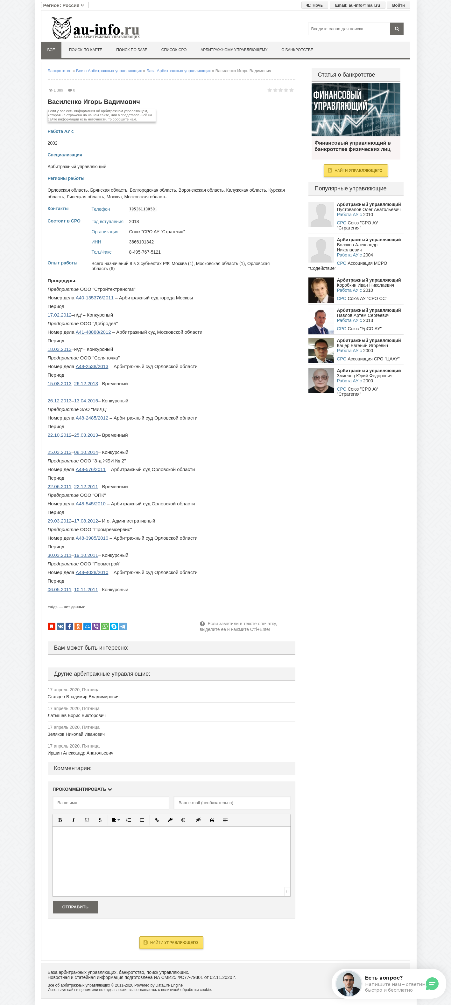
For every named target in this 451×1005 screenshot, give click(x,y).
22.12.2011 (86, 486)
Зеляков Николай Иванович (76, 734)
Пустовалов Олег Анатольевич (369, 209)
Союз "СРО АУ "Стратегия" (157, 231)
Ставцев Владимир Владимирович (84, 696)
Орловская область (68, 190)
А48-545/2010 (91, 503)
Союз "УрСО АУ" (365, 328)
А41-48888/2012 (93, 332)
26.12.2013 (86, 383)
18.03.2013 (60, 349)
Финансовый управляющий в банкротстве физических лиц (356, 109)
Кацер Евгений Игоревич (362, 345)
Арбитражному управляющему (234, 50)
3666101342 (141, 241)
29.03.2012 (60, 520)
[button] (60, 820)
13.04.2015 (86, 400)
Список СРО (174, 50)
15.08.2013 (60, 383)
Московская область (145, 196)
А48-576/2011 (91, 469)
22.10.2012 (60, 435)
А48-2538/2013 (92, 366)
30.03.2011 (60, 555)
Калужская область (246, 190)
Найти (171, 942)
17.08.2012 (86, 520)
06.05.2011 (60, 589)
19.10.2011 (86, 555)
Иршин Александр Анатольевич (81, 752)
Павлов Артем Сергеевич (363, 315)
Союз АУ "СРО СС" (367, 298)
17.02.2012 (60, 315)
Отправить (75, 907)
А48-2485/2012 (92, 417)
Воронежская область (201, 190)
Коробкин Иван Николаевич (365, 285)
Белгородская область (153, 190)
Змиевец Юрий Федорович (364, 375)
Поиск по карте (85, 50)
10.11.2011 (86, 589)
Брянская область (108, 190)
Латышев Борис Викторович (77, 715)
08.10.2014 (86, 452)
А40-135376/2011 (95, 297)
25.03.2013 (86, 435)
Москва (114, 196)
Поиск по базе (131, 50)
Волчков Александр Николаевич (357, 247)
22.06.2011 (60, 486)
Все (51, 50)
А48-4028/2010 (92, 572)
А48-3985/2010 (92, 538)
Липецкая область (85, 196)
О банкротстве (297, 50)
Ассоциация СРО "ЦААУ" (373, 358)
